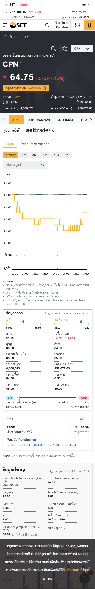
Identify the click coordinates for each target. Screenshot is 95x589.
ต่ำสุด (57, 344)
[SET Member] (89, 25)
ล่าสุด (9, 333)
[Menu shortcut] (77, 25)
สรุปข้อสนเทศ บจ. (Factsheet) (26, 87)
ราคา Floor (12, 384)
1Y (67, 154)
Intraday (10, 154)
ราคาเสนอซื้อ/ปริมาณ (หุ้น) (21, 402)
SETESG (70, 444)
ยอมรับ (47, 579)
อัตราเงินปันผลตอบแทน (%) (63, 492)
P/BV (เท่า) (8, 504)
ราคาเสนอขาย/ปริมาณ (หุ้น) (72, 402)
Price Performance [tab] (35, 144)
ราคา (16, 119)
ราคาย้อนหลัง (39, 119)
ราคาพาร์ (59, 374)
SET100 (39, 444)
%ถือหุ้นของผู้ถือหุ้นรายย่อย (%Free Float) (22, 528)
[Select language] (86, 4)
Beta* (6, 515)
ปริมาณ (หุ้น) (13, 364)
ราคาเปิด (59, 354)
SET (10, 4)
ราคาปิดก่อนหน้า (16, 354)
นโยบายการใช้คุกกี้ (78, 570)
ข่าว (84, 119)
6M (45, 154)
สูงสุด (9, 344)
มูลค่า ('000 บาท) (64, 364)
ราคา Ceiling (61, 384)
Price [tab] (10, 144)
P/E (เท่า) (8, 492)
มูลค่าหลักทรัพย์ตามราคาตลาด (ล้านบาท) (22, 479)
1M (24, 154)
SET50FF (25, 444)
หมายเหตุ (56, 527)
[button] (4, 119)
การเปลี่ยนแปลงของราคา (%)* (64, 478)
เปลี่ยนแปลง (61, 333)
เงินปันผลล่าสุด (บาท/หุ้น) (62, 504)
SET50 (11, 444)
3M (34, 154)
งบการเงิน (65, 119)
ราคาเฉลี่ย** (13, 374)
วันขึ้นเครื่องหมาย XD (59, 515)
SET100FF (54, 444)
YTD (56, 154)
